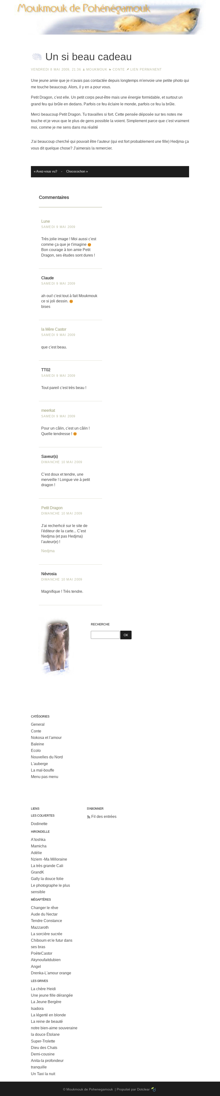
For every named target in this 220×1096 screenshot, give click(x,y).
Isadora (37, 1008)
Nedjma (48, 551)
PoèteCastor (41, 953)
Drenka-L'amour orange (51, 973)
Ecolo (36, 751)
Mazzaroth (40, 927)
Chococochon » (77, 171)
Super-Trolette (43, 1041)
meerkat (48, 410)
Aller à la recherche (198, 3)
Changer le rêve (44, 908)
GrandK (37, 872)
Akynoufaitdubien (46, 960)
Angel (36, 966)
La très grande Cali (47, 866)
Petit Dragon (52, 508)
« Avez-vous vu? (45, 171)
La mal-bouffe (42, 770)
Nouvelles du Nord (47, 757)
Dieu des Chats (44, 1048)
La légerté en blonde (48, 1015)
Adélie (36, 853)
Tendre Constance (46, 921)
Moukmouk (96, 69)
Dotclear (143, 1089)
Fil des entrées (103, 817)
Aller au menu (167, 3)
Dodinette (39, 824)
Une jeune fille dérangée (52, 995)
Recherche (100, 624)
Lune (45, 221)
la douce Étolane (45, 1034)
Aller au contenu (138, 3)
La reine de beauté (47, 1021)
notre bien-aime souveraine (54, 1028)
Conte (119, 69)
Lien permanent (146, 69)
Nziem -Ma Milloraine (49, 859)
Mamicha (38, 846)
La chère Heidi (43, 989)
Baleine (37, 744)
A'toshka (38, 840)
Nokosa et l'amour (46, 738)
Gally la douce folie (47, 879)
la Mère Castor (53, 329)
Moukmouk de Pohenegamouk (110, 35)
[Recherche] (105, 635)
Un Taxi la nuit (43, 1074)
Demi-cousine (43, 1054)
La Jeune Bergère (46, 1002)
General (38, 724)
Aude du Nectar (44, 914)
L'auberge (39, 764)
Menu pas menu (44, 777)
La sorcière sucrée (46, 934)
